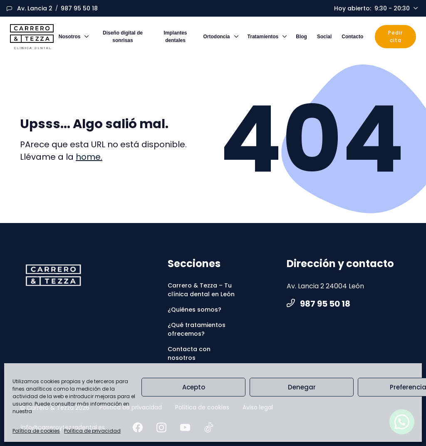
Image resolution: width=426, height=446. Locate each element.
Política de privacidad (92, 430)
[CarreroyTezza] (53, 275)
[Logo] (32, 36)
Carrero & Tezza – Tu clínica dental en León (201, 289)
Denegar (302, 387)
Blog (301, 37)
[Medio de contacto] (34, 8)
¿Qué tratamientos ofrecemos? (196, 329)
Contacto (352, 37)
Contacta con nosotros (189, 353)
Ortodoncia (216, 37)
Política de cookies (36, 430)
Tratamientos (263, 37)
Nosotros (70, 37)
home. (89, 157)
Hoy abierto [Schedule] (372, 8)
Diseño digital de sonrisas (123, 36)
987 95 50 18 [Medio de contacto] (79, 8)
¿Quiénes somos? (194, 309)
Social (324, 37)
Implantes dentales (175, 36)
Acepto (193, 387)
